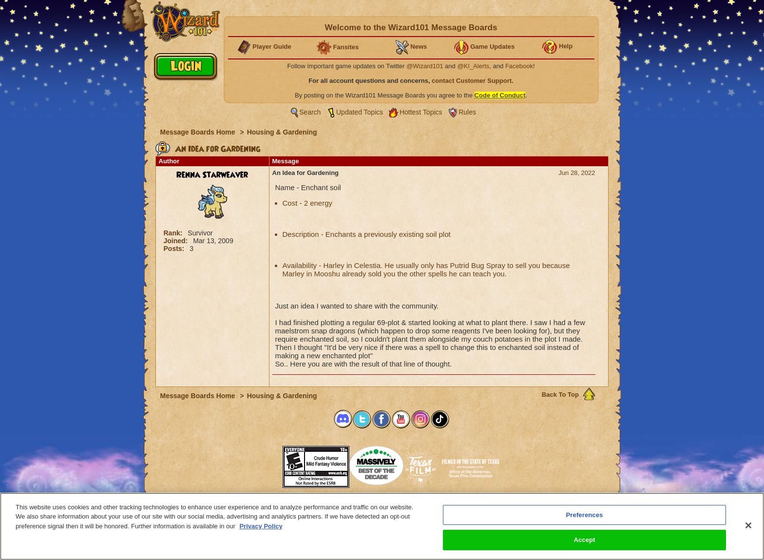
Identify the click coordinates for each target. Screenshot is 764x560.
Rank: (174, 233)
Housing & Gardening (282, 132)
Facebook (519, 66)
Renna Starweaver (212, 175)
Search (310, 112)
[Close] (748, 525)
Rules (467, 112)
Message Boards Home (198, 132)
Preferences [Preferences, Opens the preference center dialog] (584, 515)
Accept (584, 539)
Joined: (177, 241)
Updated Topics (359, 112)
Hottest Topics (421, 112)
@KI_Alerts (473, 66)
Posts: (175, 248)
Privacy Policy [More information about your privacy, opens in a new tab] (261, 526)
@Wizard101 (424, 66)
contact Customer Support (472, 80)
